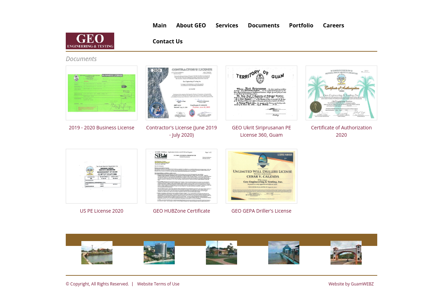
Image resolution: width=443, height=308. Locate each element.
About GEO (191, 25)
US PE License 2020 (102, 210)
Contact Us (168, 41)
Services (227, 25)
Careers (333, 25)
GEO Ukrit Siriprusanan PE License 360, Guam (261, 131)
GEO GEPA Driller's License (261, 210)
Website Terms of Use (158, 284)
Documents (263, 25)
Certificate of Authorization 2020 (341, 131)
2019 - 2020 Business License (101, 127)
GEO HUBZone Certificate (181, 210)
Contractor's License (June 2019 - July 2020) (181, 131)
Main (159, 25)
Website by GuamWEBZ (351, 284)
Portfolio (301, 25)
